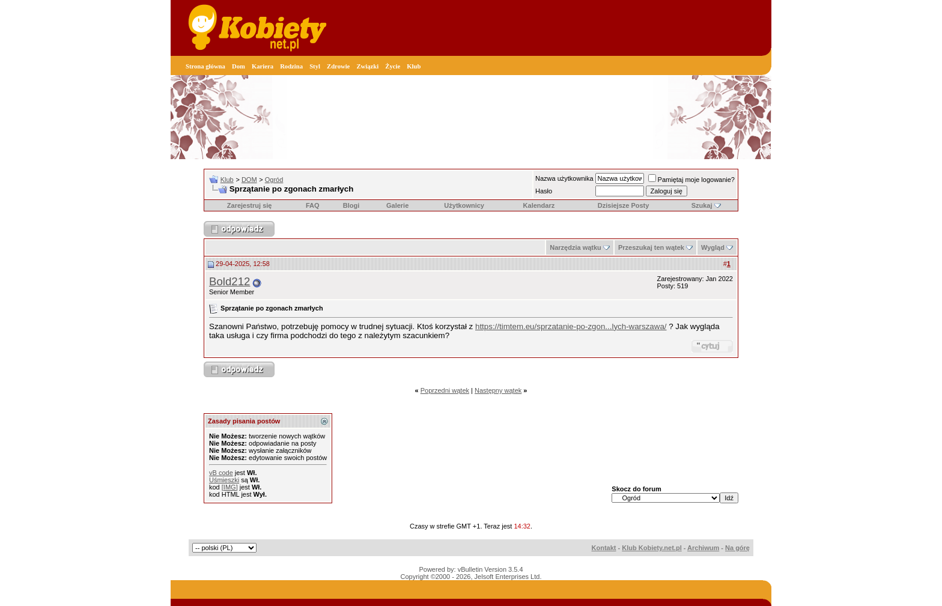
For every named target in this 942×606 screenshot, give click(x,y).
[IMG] (230, 487)
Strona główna (205, 66)
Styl (314, 66)
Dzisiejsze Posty (623, 205)
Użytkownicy (464, 205)
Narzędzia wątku (575, 247)
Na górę (737, 547)
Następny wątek (498, 390)
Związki (367, 66)
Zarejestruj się (249, 205)
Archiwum (703, 547)
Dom (238, 66)
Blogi (351, 205)
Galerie (397, 205)
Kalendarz (539, 205)
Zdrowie (338, 66)
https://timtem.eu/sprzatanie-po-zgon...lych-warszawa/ (571, 326)
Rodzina (291, 66)
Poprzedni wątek (445, 390)
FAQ (313, 205)
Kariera (262, 66)
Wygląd (713, 247)
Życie (392, 66)
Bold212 (229, 281)
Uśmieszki (224, 479)
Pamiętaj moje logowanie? (691, 179)
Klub (414, 66)
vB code (221, 472)
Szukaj (702, 205)
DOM (249, 179)
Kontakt (604, 547)
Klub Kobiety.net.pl (651, 547)
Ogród (274, 179)
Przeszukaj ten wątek (651, 247)
